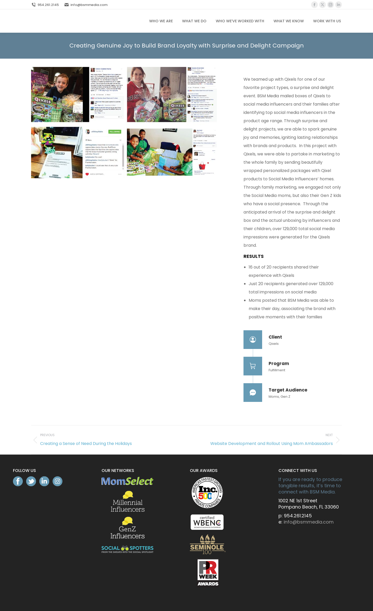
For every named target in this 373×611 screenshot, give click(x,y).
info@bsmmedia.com (85, 4)
